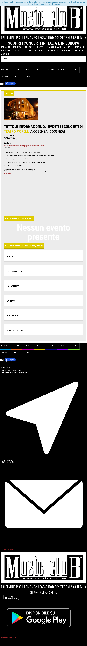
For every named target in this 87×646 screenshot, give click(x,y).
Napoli (39, 50)
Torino (17, 46)
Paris (17, 50)
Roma (40, 46)
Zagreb (5, 54)
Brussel (79, 50)
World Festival (62, 69)
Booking (16, 76)
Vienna (68, 46)
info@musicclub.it (8, 549)
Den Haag (66, 50)
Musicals (73, 69)
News (28, 76)
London (79, 46)
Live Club (39, 69)
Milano (5, 46)
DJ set (28, 69)
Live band (16, 69)
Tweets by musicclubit (8, 638)
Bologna (29, 46)
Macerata (52, 50)
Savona (27, 50)
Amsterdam (54, 46)
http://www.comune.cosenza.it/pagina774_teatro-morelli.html (24, 146)
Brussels (6, 50)
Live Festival (51, 69)
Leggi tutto (7, 173)
